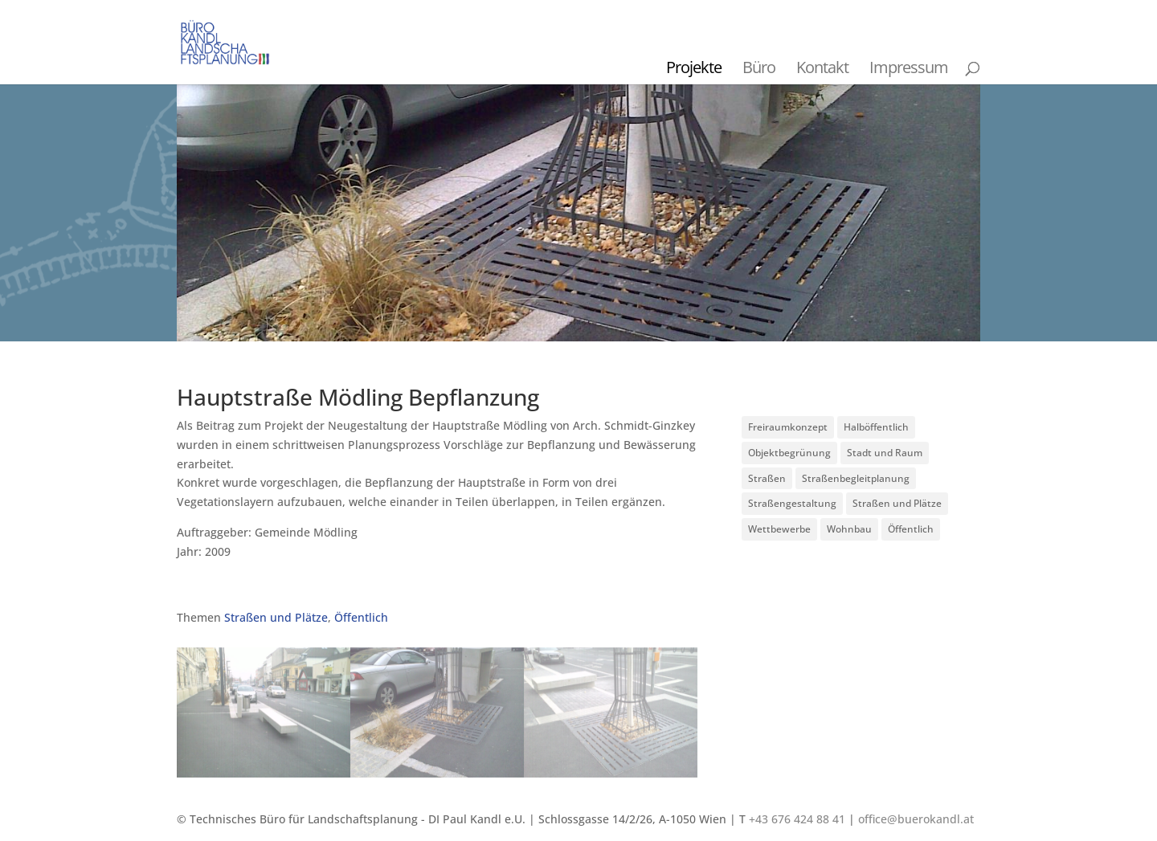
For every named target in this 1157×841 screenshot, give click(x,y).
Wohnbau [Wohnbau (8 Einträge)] (849, 529)
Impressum (908, 67)
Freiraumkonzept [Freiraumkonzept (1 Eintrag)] (788, 427)
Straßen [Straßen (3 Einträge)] (767, 478)
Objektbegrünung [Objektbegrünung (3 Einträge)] (789, 452)
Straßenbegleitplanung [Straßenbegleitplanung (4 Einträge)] (856, 478)
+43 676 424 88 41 (797, 819)
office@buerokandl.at (916, 819)
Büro (758, 67)
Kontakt (822, 67)
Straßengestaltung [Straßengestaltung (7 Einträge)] (792, 503)
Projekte (694, 67)
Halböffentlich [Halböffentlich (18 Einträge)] (876, 427)
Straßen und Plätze (276, 617)
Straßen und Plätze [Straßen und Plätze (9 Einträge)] (897, 503)
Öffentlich (361, 617)
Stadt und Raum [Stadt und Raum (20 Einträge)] (884, 452)
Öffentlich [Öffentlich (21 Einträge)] (911, 529)
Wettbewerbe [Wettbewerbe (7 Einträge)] (779, 529)
